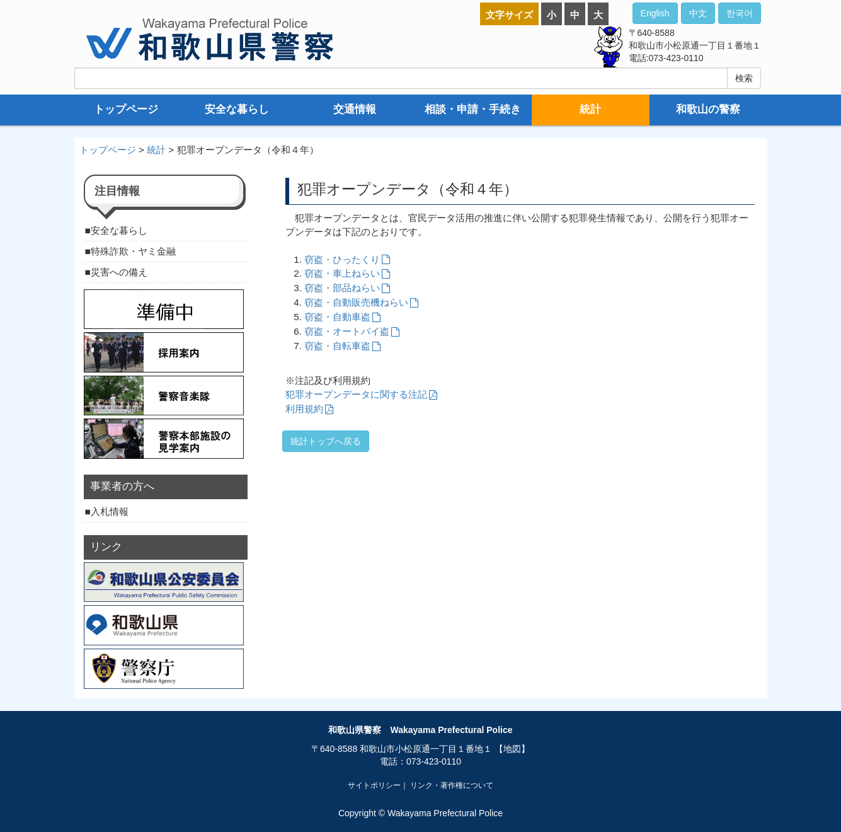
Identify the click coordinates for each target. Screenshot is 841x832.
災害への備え (119, 272)
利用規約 (304, 408)
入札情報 (110, 511)
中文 (698, 13)
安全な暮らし (237, 109)
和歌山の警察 (708, 109)
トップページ (126, 109)
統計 (590, 109)
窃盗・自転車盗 (337, 345)
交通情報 (354, 109)
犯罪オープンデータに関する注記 (356, 394)
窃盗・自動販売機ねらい (356, 302)
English (655, 13)
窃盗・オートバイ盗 (346, 331)
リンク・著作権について (451, 785)
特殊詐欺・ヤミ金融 (133, 251)
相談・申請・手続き (473, 109)
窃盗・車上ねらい (342, 273)
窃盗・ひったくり (342, 259)
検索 (744, 78)
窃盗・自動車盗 (337, 316)
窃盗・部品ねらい (342, 287)
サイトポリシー (374, 785)
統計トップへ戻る (325, 441)
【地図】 (512, 749)
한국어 (739, 13)
